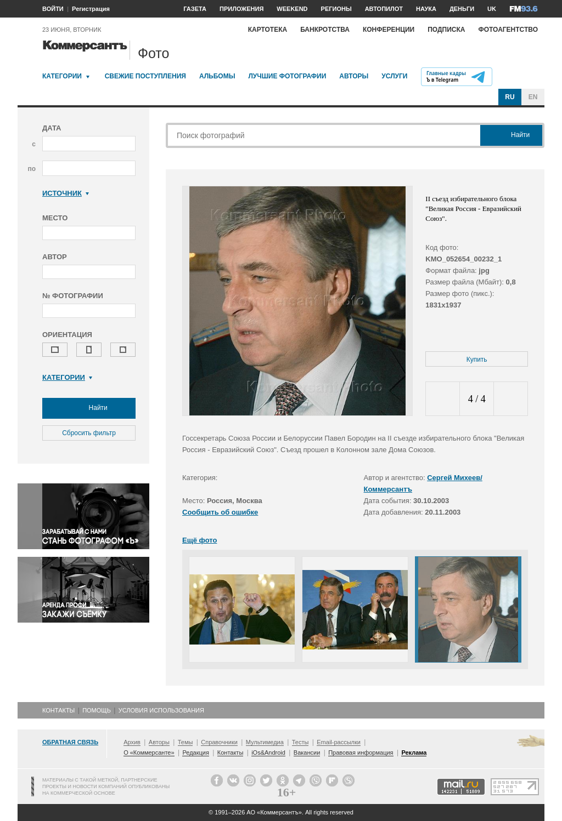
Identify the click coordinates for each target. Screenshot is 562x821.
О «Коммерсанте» (148, 752)
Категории (62, 76)
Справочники (219, 742)
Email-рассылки (339, 742)
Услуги (394, 76)
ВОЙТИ (53, 8)
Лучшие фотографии (287, 76)
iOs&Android (268, 752)
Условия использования (161, 710)
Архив (131, 742)
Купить (477, 359)
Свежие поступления (145, 76)
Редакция (195, 752)
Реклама (413, 752)
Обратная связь (70, 742)
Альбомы (217, 76)
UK (491, 8)
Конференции (388, 29)
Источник (65, 193)
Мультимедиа (265, 742)
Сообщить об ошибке (220, 512)
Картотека (268, 29)
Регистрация (91, 8)
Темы (185, 742)
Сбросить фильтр (89, 433)
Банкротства (325, 29)
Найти (89, 408)
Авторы (353, 76)
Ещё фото (199, 540)
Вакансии (307, 752)
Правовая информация (360, 752)
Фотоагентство (508, 29)
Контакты (58, 710)
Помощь (96, 710)
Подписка (446, 29)
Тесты (300, 742)
